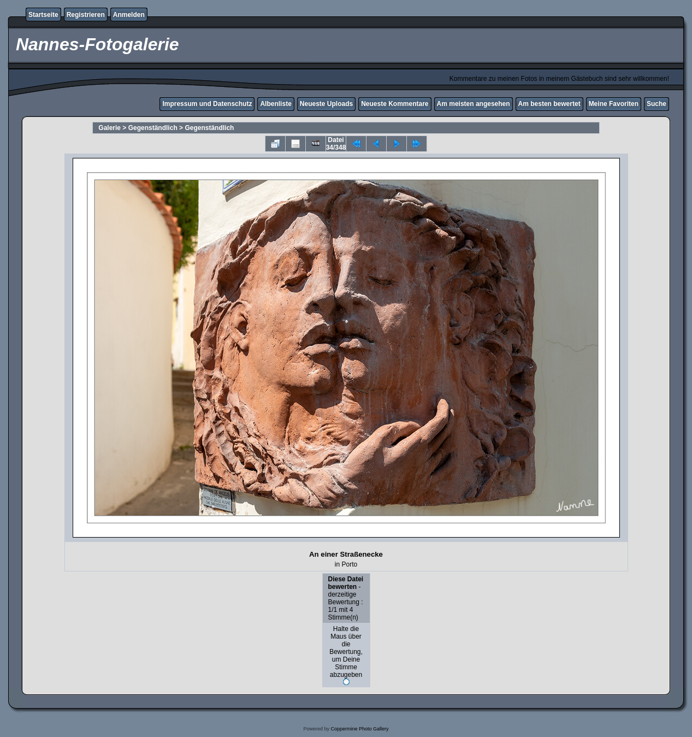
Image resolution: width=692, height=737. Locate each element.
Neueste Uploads (326, 104)
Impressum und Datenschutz (207, 104)
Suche (656, 104)
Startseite (43, 15)
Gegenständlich (153, 128)
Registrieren (86, 15)
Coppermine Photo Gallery (359, 729)
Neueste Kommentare (394, 104)
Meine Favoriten (613, 104)
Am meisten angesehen (473, 104)
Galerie (109, 128)
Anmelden (129, 15)
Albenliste (275, 104)
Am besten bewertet (549, 104)
